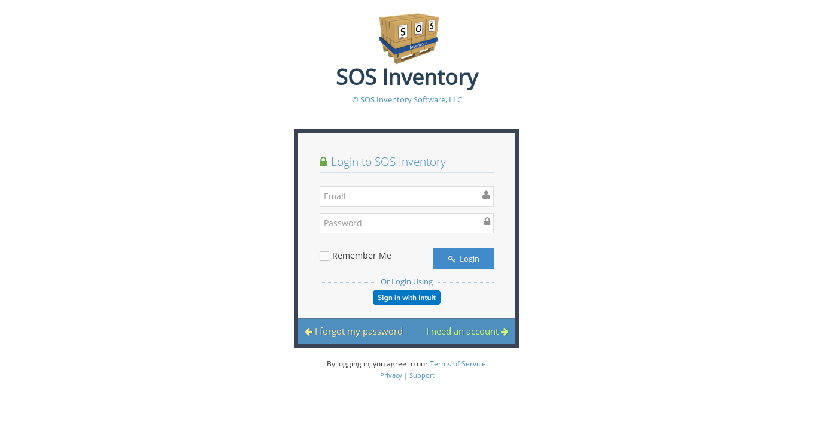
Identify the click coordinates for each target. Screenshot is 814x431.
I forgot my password (354, 331)
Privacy (391, 375)
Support (422, 375)
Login (463, 258)
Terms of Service (458, 364)
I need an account (467, 331)
